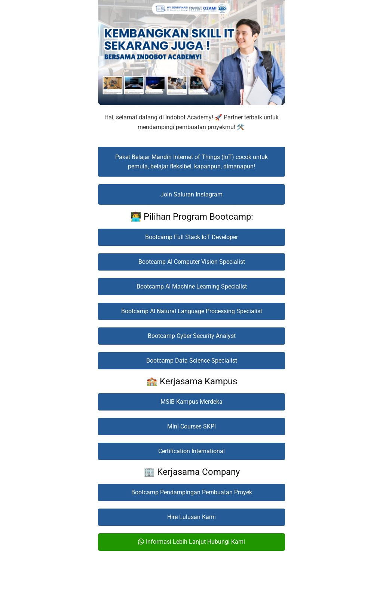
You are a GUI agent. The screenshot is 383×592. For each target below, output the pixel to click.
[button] (191, 162)
